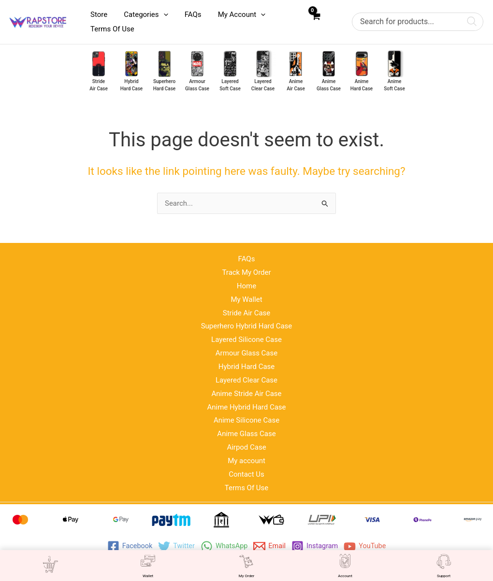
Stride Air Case (247, 313)
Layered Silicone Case (246, 339)
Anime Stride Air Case (246, 393)
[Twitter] (174, 546)
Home (246, 286)
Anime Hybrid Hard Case (246, 407)
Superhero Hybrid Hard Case (246, 326)
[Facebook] (127, 546)
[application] (160, 14)
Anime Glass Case (246, 433)
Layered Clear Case (246, 380)
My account (246, 460)
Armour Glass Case (247, 353)
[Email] (270, 546)
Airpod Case (246, 447)
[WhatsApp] (224, 546)
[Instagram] (316, 546)
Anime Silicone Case (246, 420)
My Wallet (246, 299)
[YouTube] (367, 546)
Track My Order (246, 272)
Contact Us (246, 474)
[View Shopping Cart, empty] (315, 21)
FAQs (246, 259)
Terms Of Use (247, 487)
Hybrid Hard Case (246, 366)
